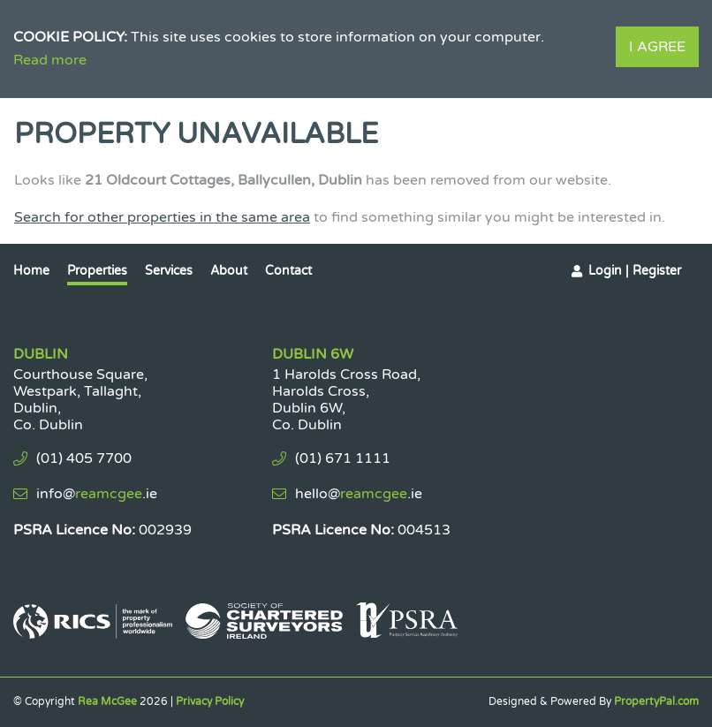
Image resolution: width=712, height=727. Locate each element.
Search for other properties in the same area (162, 217)
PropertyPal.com (656, 701)
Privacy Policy (210, 701)
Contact (288, 270)
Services (169, 270)
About (228, 270)
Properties (97, 270)
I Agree (657, 47)
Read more (50, 60)
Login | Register (634, 270)
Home (31, 270)
